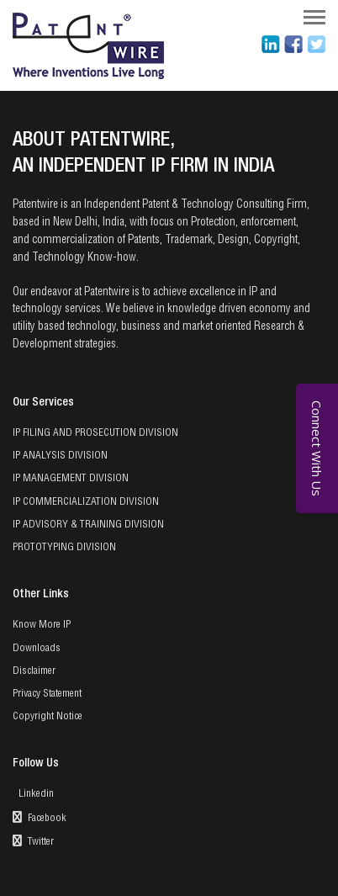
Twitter (33, 841)
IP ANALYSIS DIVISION (60, 456)
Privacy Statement (47, 694)
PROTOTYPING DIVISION (64, 548)
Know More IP (42, 625)
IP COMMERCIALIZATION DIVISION (86, 502)
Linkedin (35, 794)
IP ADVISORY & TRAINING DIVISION (88, 525)
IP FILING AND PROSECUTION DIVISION (95, 433)
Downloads (37, 649)
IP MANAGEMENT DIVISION (71, 479)
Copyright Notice (47, 717)
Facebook (39, 817)
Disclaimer (34, 671)
